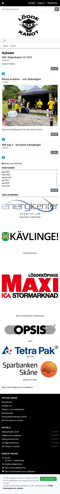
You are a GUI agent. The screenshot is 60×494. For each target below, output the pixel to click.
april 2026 (5, 172)
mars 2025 (6, 186)
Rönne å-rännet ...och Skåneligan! (21, 79)
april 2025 (5, 183)
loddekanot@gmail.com (14, 464)
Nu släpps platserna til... (11, 443)
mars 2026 (6, 175)
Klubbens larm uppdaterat (11, 435)
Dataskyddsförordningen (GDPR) (14, 417)
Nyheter (5, 46)
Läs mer (54, 68)
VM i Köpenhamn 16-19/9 (17, 57)
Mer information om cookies (12, 420)
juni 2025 (5, 180)
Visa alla (54, 190)
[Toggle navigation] (5, 41)
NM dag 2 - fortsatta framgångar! (21, 144)
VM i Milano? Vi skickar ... (11, 446)
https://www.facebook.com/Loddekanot (17, 387)
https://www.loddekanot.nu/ (15, 468)
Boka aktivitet (7, 402)
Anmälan (31, 3)
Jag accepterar (48, 479)
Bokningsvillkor (7, 413)
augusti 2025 (7, 178)
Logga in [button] (40, 3)
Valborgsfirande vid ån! (10, 432)
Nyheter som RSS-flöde (12, 164)
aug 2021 (13, 46)
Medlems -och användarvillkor (13, 409)
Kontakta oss (7, 406)
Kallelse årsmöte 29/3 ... (11, 439)
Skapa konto (52, 3)
